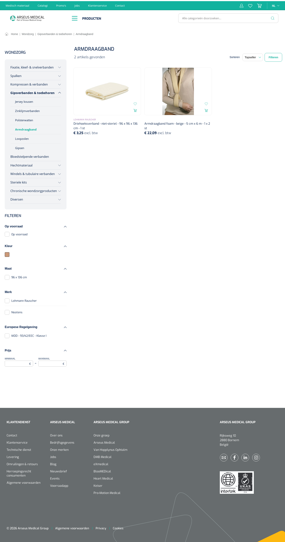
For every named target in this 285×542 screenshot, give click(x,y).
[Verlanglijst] (247, 4)
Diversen (16, 198)
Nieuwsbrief (58, 470)
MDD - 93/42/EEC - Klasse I (28, 335)
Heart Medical (103, 478)
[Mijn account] (241, 4)
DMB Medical (103, 456)
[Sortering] (252, 56)
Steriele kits (18, 181)
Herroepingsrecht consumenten (19, 472)
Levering (13, 456)
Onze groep (101, 434)
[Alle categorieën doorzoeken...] (226, 17)
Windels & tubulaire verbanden (32, 173)
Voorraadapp (59, 485)
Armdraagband (26, 128)
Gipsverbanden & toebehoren (32, 92)
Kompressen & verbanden (29, 83)
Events (55, 478)
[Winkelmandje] (257, 4)
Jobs (77, 4)
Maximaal (52, 361)
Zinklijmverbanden (27, 110)
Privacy (101, 527)
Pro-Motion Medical (107, 492)
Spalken (16, 75)
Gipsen (19, 147)
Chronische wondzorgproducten (33, 190)
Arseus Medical (104, 442)
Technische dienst (19, 449)
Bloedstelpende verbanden (29, 156)
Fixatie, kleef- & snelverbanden (32, 66)
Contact (120, 4)
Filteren (273, 56)
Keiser (98, 485)
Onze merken (59, 449)
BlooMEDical (102, 470)
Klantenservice (97, 4)
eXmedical (101, 463)
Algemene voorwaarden (23, 482)
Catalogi (43, 4)
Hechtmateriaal (21, 164)
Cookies (118, 527)
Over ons (56, 434)
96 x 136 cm (19, 276)
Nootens (16, 311)
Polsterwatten (24, 119)
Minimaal (19, 361)
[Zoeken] (272, 17)
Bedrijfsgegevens (62, 442)
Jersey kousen (24, 100)
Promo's (61, 4)
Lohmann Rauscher (24, 300)
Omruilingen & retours (22, 463)
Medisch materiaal (17, 4)
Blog (53, 463)
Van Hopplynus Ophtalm (110, 449)
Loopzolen (22, 137)
